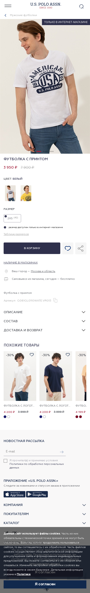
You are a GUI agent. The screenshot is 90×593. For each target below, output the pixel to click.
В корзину (32, 248)
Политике (24, 574)
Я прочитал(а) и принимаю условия (37, 464)
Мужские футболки (23, 15)
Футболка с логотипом (20, 406)
